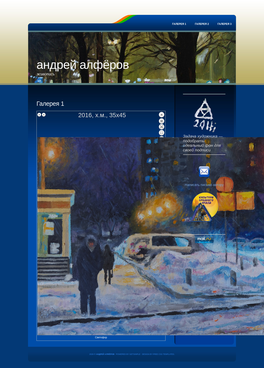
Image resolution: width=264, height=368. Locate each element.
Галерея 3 (225, 24)
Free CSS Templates (163, 354)
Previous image (39, 115)
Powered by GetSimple (128, 354)
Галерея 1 (179, 24)
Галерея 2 (202, 24)
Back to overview (161, 124)
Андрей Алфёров (83, 64)
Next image (44, 115)
